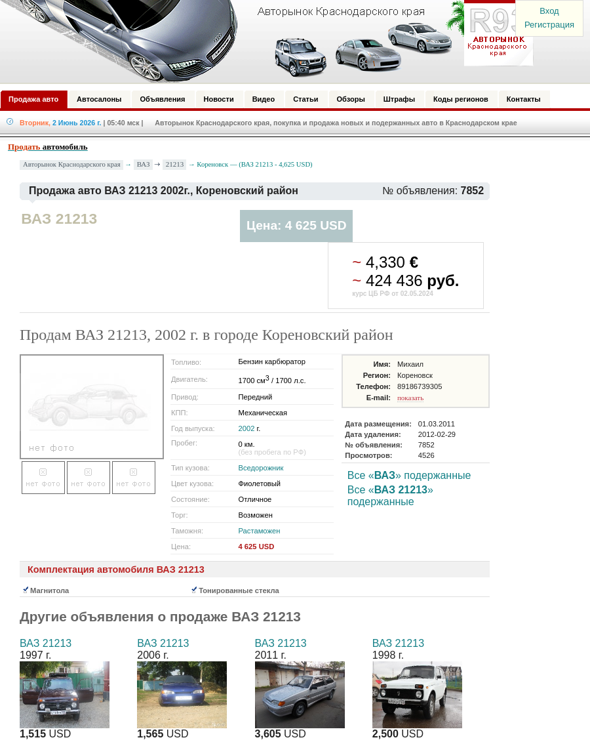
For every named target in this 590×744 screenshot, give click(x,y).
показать (410, 398)
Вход (549, 11)
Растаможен (260, 531)
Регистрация (549, 25)
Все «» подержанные (409, 475)
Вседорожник (261, 468)
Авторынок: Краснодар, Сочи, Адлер (262, 41)
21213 (175, 164)
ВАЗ (143, 164)
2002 (247, 428)
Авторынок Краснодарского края (72, 164)
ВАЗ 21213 (45, 643)
